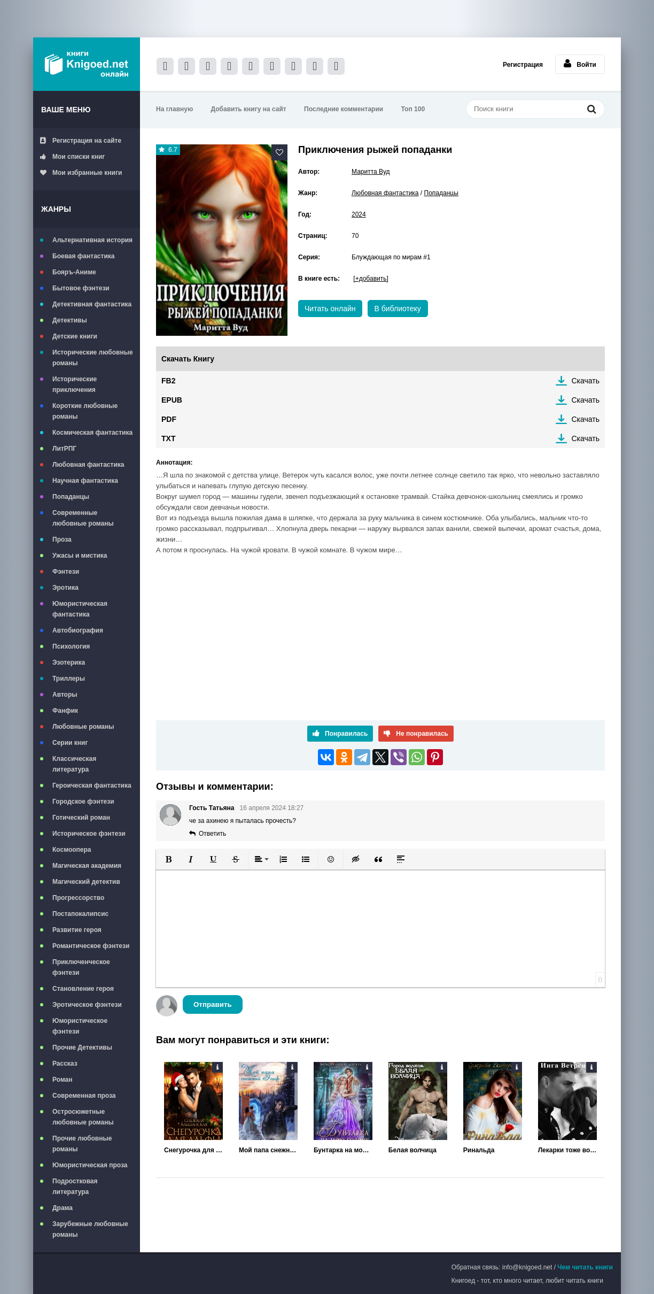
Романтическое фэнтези (90, 946)
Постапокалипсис (80, 914)
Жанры (56, 209)
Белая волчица (412, 1150)
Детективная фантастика (91, 304)
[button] (168, 859)
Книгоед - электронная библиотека (86, 64)
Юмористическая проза (89, 1165)
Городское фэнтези (83, 801)
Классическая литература (74, 764)
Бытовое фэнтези (81, 288)
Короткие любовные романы (85, 411)
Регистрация (523, 64)
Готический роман (81, 817)
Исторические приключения (74, 384)
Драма (62, 1208)
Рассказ (64, 1063)
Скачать (586, 380)
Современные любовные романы (83, 518)
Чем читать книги (585, 1267)
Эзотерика (68, 662)
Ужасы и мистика (79, 555)
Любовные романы (83, 726)
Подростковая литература (75, 1186)
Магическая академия (86, 865)
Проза (62, 539)
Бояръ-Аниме (74, 272)
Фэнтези (65, 571)
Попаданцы (70, 496)
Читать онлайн (330, 308)
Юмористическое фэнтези (79, 1026)
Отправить (212, 1004)
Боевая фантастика (83, 256)
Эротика (65, 587)
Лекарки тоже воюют (567, 1150)
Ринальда (479, 1150)
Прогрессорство (78, 898)
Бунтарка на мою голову (343, 1150)
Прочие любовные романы (82, 1144)
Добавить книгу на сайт (248, 109)
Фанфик (65, 710)
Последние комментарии (343, 109)
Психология (71, 646)
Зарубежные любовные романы (90, 1229)
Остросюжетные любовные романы (83, 1117)
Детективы (69, 320)
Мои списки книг (72, 156)
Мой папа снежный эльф (268, 1150)
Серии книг (70, 742)
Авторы (64, 694)
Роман (62, 1079)
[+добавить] (370, 278)
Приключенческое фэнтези (81, 967)
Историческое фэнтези (89, 833)
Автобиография (77, 630)
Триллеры (68, 678)
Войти (580, 63)
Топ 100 (413, 109)
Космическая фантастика (92, 432)
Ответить (212, 833)
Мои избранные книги (81, 172)
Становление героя (83, 988)
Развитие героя (77, 930)
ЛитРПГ (64, 448)
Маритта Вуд (371, 171)
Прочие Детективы (82, 1047)
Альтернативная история (92, 240)
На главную (174, 109)
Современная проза (84, 1095)
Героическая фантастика (91, 785)
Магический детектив (86, 881)
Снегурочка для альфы (193, 1150)
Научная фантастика (85, 480)
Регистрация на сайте (80, 140)
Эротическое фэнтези (87, 1004)
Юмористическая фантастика (79, 609)
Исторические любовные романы (92, 358)
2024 (359, 214)
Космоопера (71, 849)
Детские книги (74, 336)
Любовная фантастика (88, 464)
